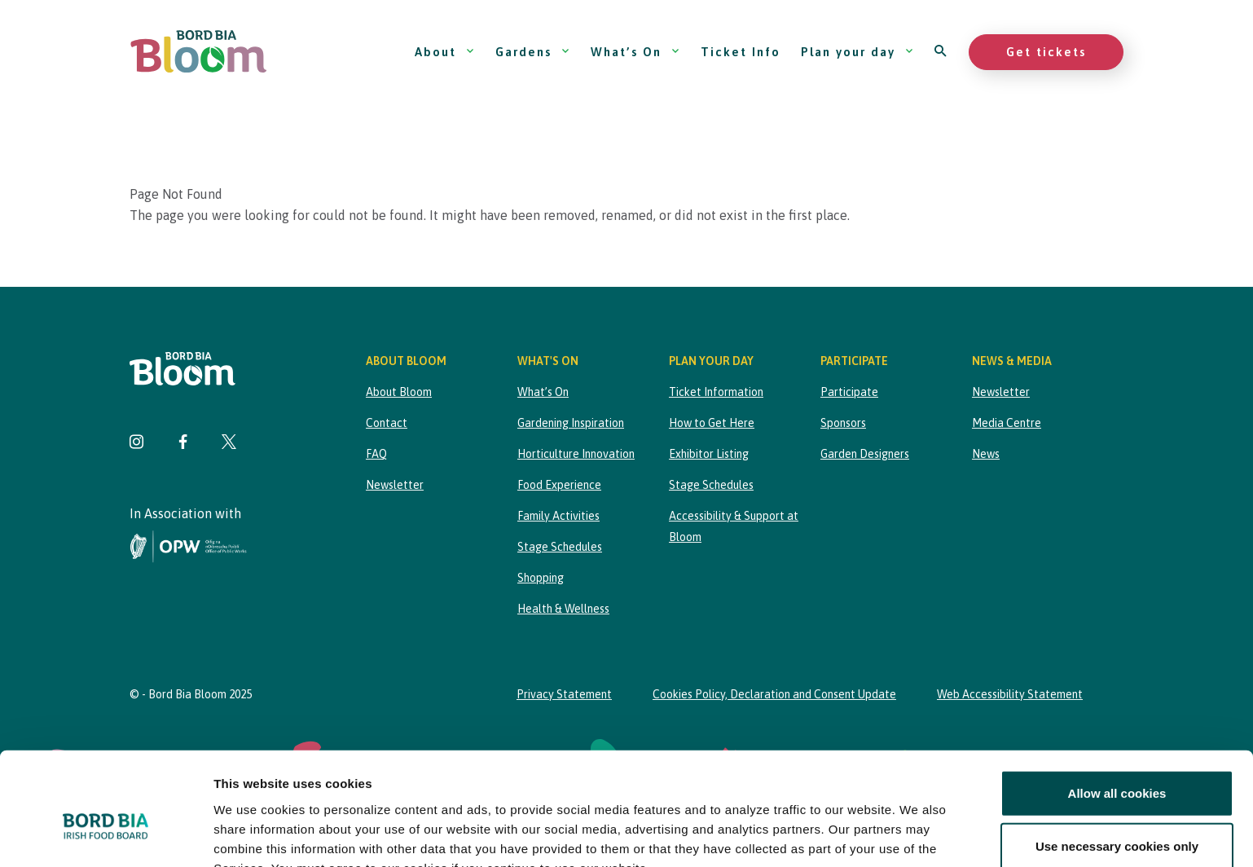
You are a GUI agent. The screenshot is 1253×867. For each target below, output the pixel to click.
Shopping (540, 577)
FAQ (376, 453)
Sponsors (843, 422)
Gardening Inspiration (570, 422)
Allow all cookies (1117, 707)
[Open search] (941, 52)
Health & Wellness (563, 608)
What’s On (635, 52)
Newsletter (395, 484)
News (986, 453)
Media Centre (1006, 422)
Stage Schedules (559, 546)
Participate (849, 391)
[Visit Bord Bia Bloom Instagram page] (137, 444)
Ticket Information (716, 391)
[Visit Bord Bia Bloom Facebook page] (182, 444)
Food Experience (559, 484)
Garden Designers (864, 453)
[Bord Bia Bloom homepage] (199, 51)
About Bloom (399, 391)
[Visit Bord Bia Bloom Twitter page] (229, 444)
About (445, 52)
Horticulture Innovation (576, 453)
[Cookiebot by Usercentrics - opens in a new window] (105, 835)
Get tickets (1046, 52)
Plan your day (857, 52)
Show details (855, 835)
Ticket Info (740, 52)
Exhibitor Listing (709, 453)
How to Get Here (711, 422)
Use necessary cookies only (1116, 760)
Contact (386, 422)
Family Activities (558, 515)
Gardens (532, 52)
